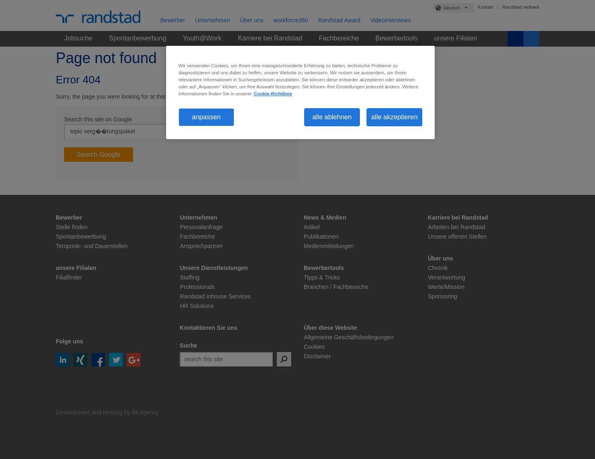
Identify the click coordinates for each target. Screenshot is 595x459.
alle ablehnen (332, 117)
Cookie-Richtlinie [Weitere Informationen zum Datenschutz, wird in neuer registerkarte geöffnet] (273, 93)
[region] (300, 92)
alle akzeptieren (394, 117)
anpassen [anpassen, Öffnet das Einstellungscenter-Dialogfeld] (206, 117)
